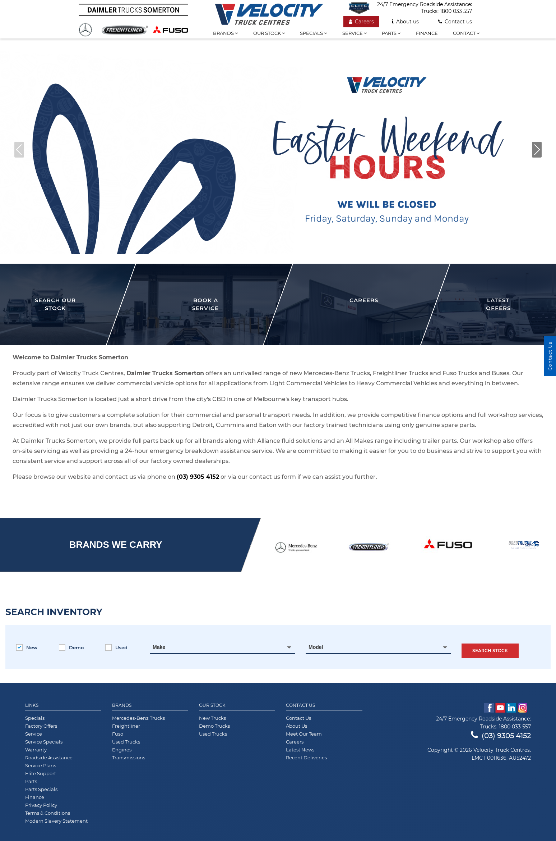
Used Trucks (126, 742)
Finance (427, 33)
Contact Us (300, 705)
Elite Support (40, 773)
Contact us (455, 21)
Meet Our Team (304, 734)
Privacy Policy (41, 805)
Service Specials (43, 742)
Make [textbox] (159, 647)
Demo (71, 647)
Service (354, 33)
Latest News (300, 750)
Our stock (269, 33)
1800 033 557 (456, 11)
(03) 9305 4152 (198, 476)
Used (116, 647)
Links (31, 705)
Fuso (117, 734)
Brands (225, 33)
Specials (313, 33)
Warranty (36, 750)
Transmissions (128, 757)
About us (405, 21)
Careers (361, 21)
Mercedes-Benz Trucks (138, 718)
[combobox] (222, 647)
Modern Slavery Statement (56, 821)
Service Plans (40, 765)
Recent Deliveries (306, 757)
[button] (537, 150)
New (26, 647)
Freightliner (126, 726)
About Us (296, 726)
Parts (391, 33)
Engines (121, 750)
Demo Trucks (214, 726)
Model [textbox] (316, 647)
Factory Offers (41, 726)
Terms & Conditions (47, 813)
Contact (466, 33)
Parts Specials (41, 789)
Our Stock (212, 705)
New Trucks (212, 718)
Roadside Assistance (49, 757)
